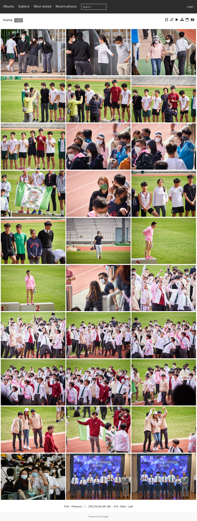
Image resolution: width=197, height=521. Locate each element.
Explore (23, 6)
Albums (8, 6)
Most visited (42, 6)
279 (95, 506)
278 (90, 506)
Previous (77, 506)
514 (116, 506)
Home (8, 20)
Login (190, 6)
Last (130, 506)
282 (109, 506)
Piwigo (105, 516)
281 (104, 506)
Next (123, 506)
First (66, 506)
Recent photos (66, 6)
